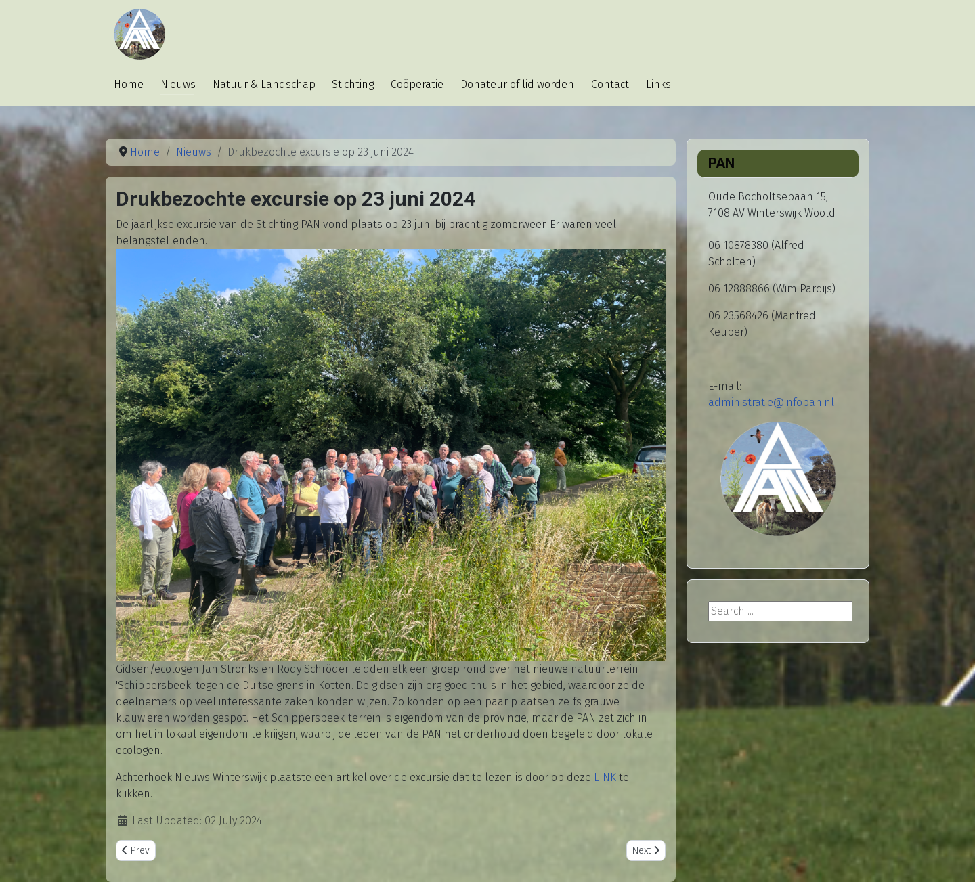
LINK (605, 777)
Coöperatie (417, 84)
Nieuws (178, 84)
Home (129, 84)
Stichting (353, 84)
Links (658, 84)
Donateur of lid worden (517, 84)
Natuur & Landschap (264, 84)
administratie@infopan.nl (771, 402)
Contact (610, 84)
